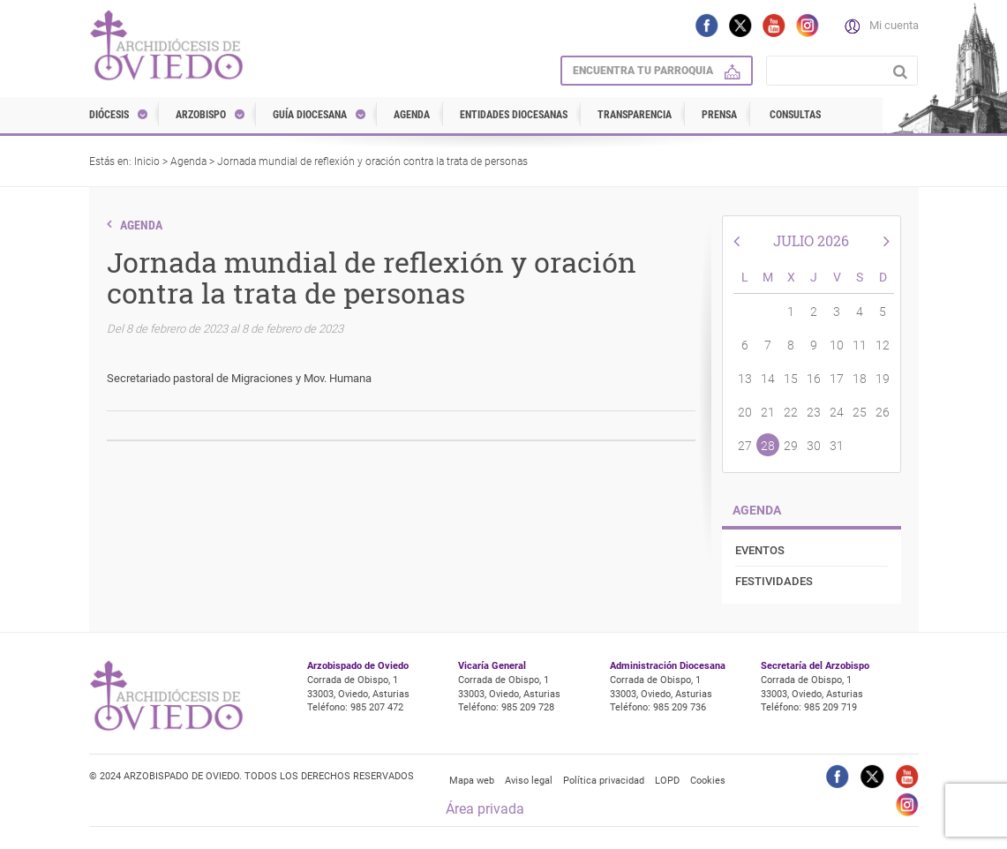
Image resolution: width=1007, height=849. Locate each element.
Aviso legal (528, 780)
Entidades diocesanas (513, 115)
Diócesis (109, 115)
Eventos (760, 550)
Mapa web (471, 780)
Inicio (147, 161)
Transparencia (634, 115)
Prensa (719, 115)
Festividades (774, 581)
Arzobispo (201, 115)
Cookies (707, 780)
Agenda (412, 115)
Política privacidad (603, 780)
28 (768, 446)
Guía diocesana (310, 115)
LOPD (667, 780)
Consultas (795, 115)
